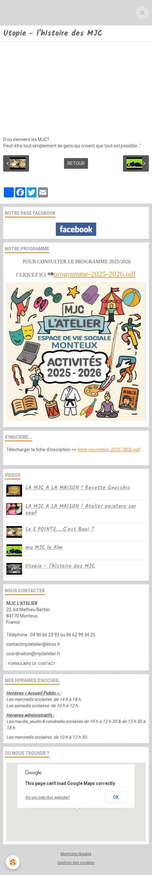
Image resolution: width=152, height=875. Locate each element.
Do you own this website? (48, 797)
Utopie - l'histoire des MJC (60, 566)
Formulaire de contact (31, 664)
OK (116, 797)
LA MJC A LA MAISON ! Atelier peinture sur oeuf (80, 509)
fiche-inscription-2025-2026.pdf (108, 449)
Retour (76, 163)
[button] (77, 815)
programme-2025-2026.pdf (95, 274)
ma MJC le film (44, 547)
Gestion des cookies (76, 862)
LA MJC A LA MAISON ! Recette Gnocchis (77, 488)
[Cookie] (13, 862)
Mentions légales (76, 853)
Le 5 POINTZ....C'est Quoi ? (59, 529)
